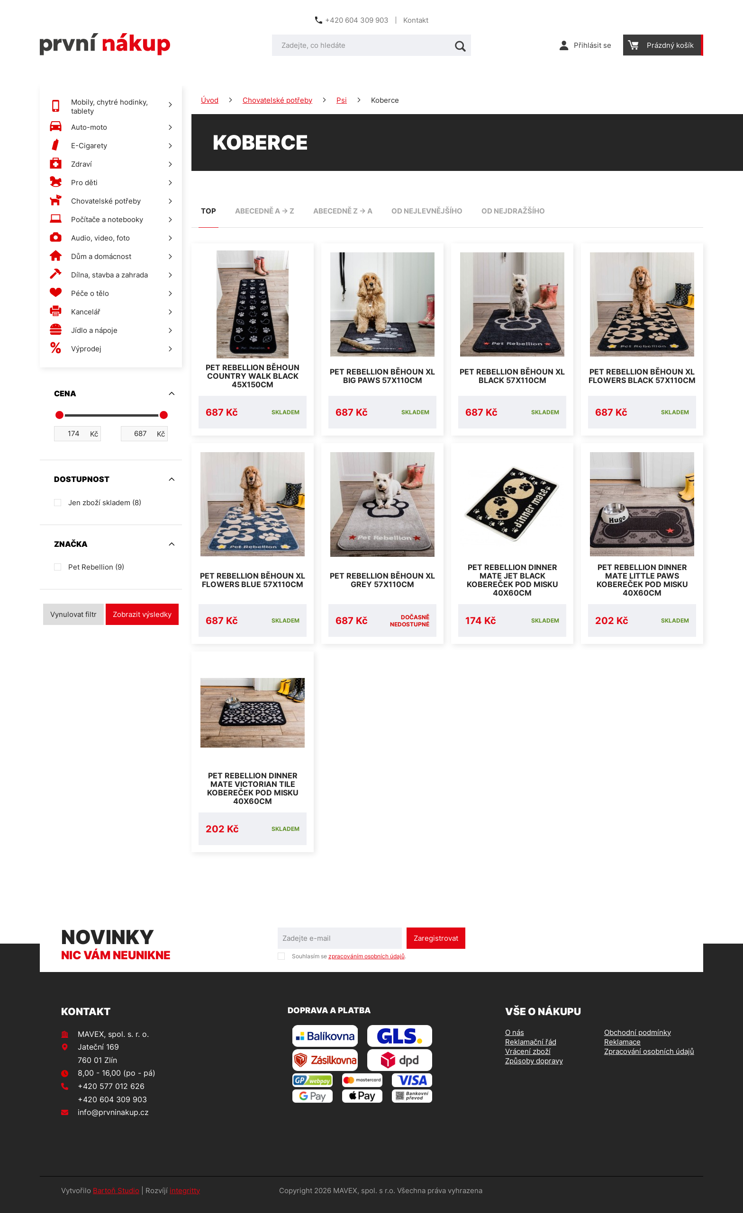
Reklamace (622, 1050)
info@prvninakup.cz (113, 1120)
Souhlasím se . (349, 964)
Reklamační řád (530, 1050)
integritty (185, 1199)
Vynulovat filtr (73, 614)
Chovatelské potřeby (277, 100)
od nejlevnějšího (426, 210)
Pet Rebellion (96, 567)
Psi (341, 100)
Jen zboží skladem (104, 502)
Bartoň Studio (116, 1199)
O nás (514, 1040)
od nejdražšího (513, 210)
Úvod (209, 100)
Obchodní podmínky (637, 1040)
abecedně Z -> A (342, 210)
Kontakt (415, 20)
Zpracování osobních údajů (649, 1059)
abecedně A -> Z (264, 210)
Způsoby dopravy (534, 1069)
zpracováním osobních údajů (366, 964)
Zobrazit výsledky (142, 614)
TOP (208, 210)
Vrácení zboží (528, 1059)
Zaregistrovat (436, 946)
